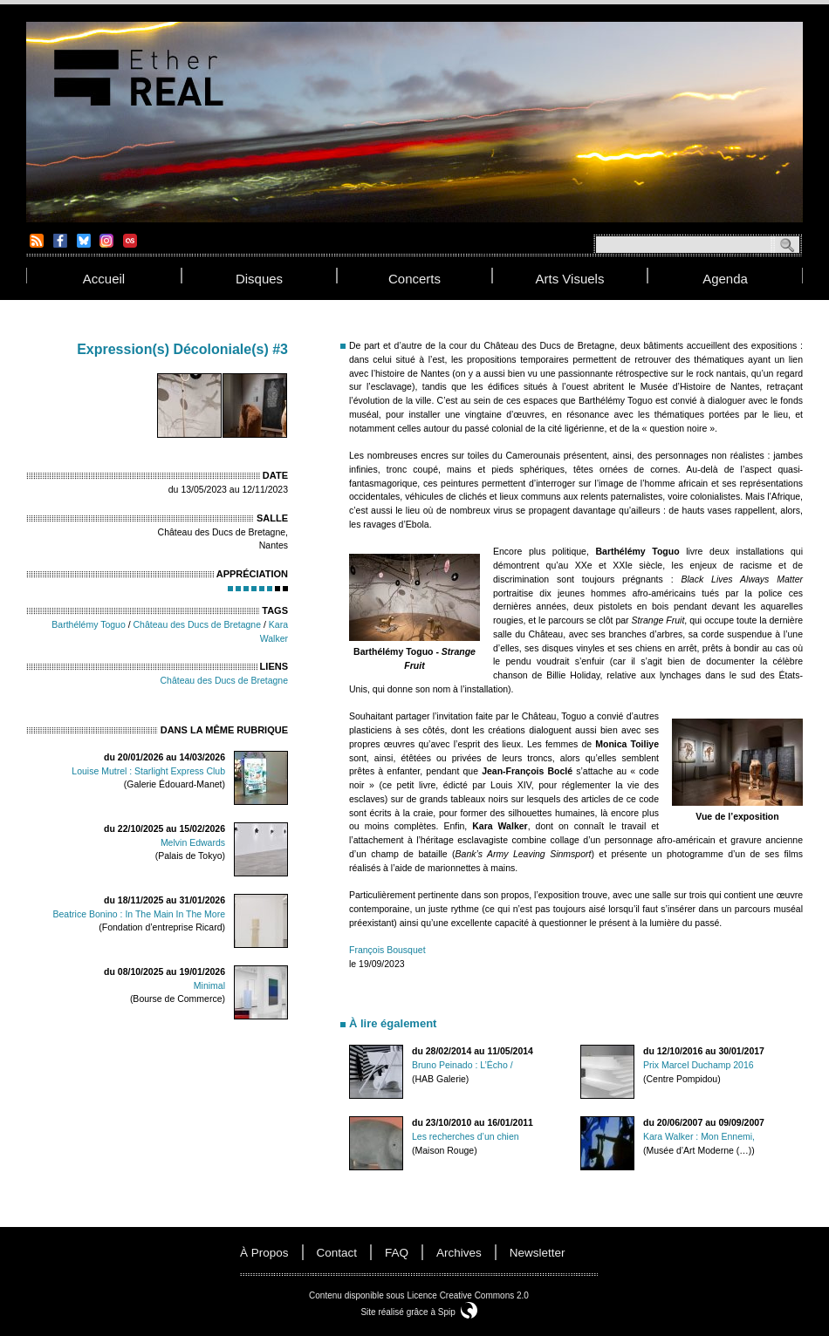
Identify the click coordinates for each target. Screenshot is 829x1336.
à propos (264, 1252)
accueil (104, 278)
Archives (459, 1252)
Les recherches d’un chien (465, 1136)
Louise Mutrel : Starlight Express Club (148, 771)
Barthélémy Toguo (88, 624)
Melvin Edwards (193, 842)
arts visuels (570, 278)
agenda (725, 278)
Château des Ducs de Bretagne (198, 624)
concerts (414, 278)
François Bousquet (387, 949)
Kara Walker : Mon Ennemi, (699, 1136)
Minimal (209, 985)
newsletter (537, 1252)
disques (259, 278)
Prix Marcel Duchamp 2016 (698, 1065)
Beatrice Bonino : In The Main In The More (139, 914)
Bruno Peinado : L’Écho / (462, 1065)
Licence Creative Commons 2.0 (468, 1295)
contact (337, 1252)
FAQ (396, 1252)
